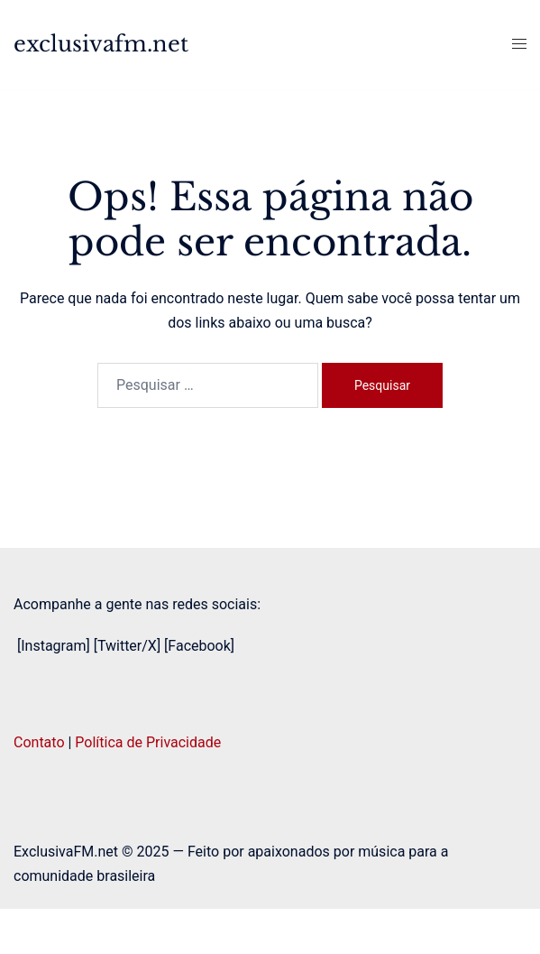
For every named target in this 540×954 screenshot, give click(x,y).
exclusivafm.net (101, 44)
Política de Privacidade (148, 742)
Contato (39, 742)
